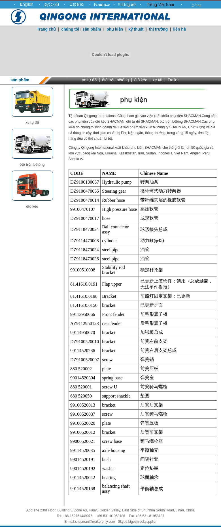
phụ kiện (115, 29)
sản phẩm (91, 29)
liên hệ (179, 29)
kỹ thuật (135, 29)
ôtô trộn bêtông (115, 80)
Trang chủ (46, 29)
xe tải (157, 80)
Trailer (173, 80)
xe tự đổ (89, 80)
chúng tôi (70, 29)
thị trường (158, 29)
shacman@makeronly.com (95, 522)
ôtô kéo (140, 80)
